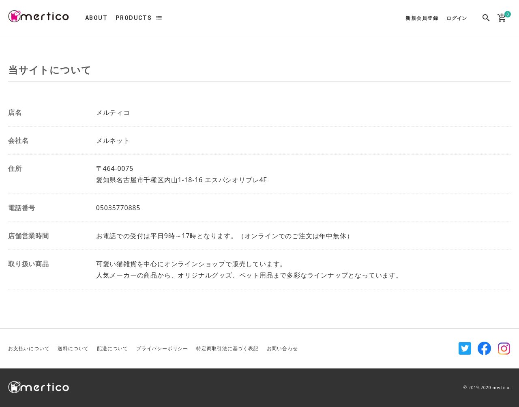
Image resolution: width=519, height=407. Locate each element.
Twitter (465, 348)
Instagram (504, 348)
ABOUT (96, 18)
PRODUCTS (134, 18)
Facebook (484, 348)
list (159, 18)
